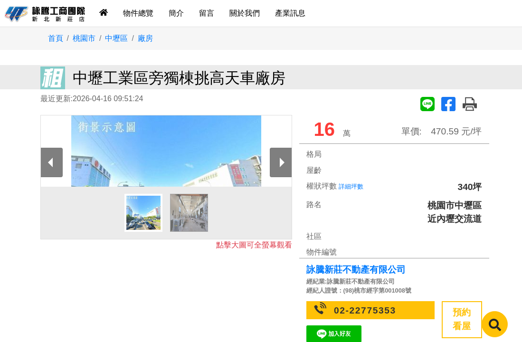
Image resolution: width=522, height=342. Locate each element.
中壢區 (116, 38)
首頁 (55, 38)
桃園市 (84, 38)
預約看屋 (462, 319)
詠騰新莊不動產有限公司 (356, 270)
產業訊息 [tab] (290, 13)
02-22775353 (365, 310)
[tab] (103, 13)
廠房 (145, 38)
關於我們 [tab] (244, 13)
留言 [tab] (206, 13)
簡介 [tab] (176, 13)
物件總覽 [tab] (138, 13)
